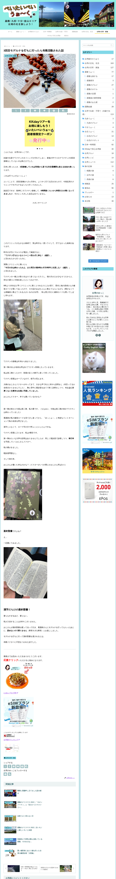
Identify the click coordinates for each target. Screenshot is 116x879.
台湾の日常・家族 (9, 758)
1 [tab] (37, 148)
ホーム (39, 873)
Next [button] (52, 131)
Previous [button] (27, 131)
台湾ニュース (99, 162)
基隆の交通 (100, 93)
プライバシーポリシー (61, 873)
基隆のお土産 (100, 102)
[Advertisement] (40, 219)
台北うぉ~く (99, 131)
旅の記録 (99, 166)
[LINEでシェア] (44, 110)
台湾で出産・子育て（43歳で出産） (97, 113)
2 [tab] (39, 148)
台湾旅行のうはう (99, 59)
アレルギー (99, 192)
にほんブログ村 (11, 693)
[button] (63, 110)
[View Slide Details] (40, 131)
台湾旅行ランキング (12, 740)
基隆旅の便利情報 (100, 98)
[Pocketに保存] (35, 110)
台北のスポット (100, 140)
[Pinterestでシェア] (54, 110)
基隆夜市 (100, 80)
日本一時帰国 (99, 144)
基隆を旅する (100, 76)
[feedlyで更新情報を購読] (5, 774)
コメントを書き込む (39, 851)
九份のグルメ (100, 122)
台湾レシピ (99, 157)
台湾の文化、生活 (99, 63)
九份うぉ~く (99, 118)
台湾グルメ (99, 153)
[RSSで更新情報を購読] (9, 774)
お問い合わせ (74, 873)
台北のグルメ (100, 136)
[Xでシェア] (16, 110)
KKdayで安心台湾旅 (99, 149)
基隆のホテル (100, 89)
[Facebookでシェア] (25, 110)
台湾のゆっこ (98, 293)
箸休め (99, 188)
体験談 (99, 183)
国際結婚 (99, 106)
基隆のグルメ (100, 85)
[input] (97, 45)
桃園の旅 (100, 170)
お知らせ (99, 196)
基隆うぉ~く (99, 72)
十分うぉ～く (99, 127)
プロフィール (48, 873)
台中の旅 (100, 175)
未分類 (99, 201)
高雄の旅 (100, 179)
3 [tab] (42, 148)
